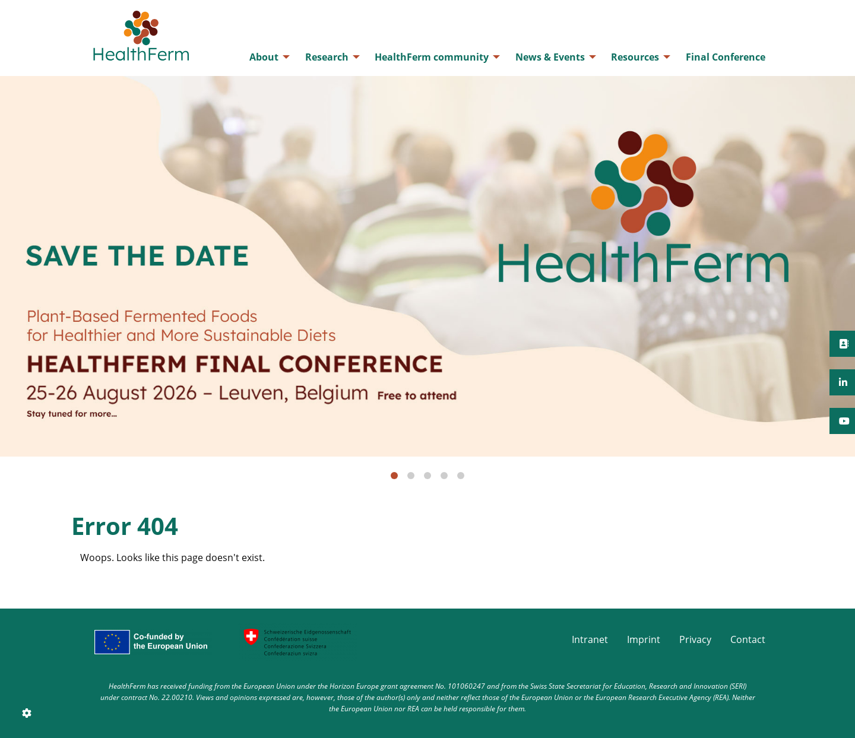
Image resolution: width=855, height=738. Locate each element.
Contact (747, 639)
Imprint (643, 639)
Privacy (695, 639)
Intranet (590, 639)
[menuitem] (266, 56)
